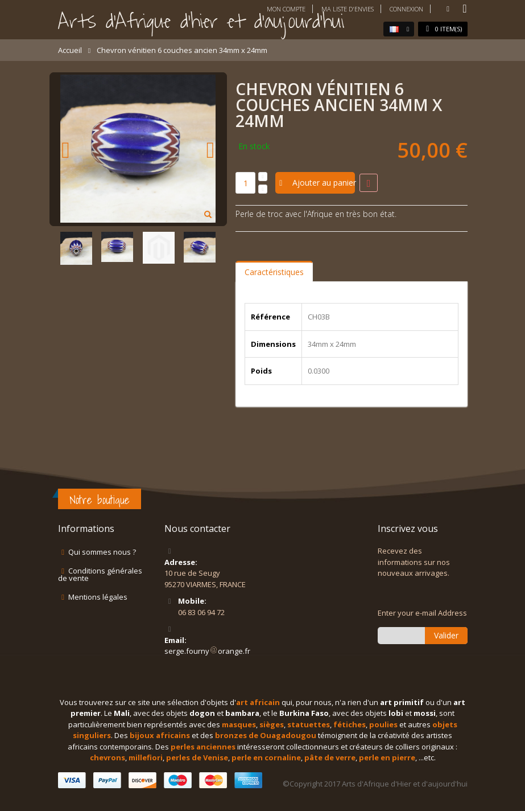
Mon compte (286, 9)
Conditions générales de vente (100, 574)
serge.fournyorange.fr (207, 651)
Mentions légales (97, 597)
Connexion (406, 9)
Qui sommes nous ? (102, 552)
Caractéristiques (274, 272)
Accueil (70, 50)
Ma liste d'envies (347, 9)
